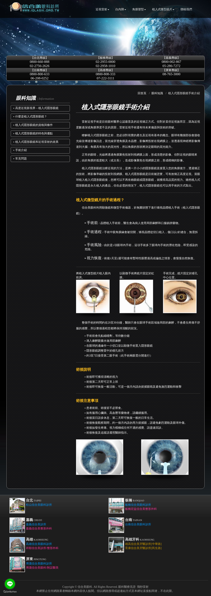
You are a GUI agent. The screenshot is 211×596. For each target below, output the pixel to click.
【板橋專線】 (105, 62)
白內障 (120, 9)
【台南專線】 (39, 74)
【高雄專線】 (105, 74)
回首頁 (142, 93)
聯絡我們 (186, 9)
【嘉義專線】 (171, 62)
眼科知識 (157, 93)
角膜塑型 (139, 9)
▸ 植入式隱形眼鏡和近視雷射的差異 (36, 141)
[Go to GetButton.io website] (9, 591)
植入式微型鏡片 (163, 9)
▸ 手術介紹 (20, 150)
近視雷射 (102, 9)
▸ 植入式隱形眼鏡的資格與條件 (33, 125)
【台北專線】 (39, 62)
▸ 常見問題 (20, 158)
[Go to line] (10, 584)
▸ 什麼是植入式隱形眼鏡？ (30, 116)
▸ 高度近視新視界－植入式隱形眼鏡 (36, 108)
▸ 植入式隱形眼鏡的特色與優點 (33, 133)
